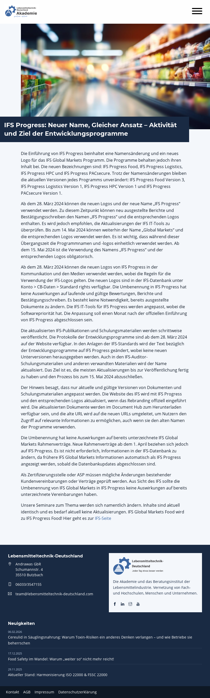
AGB (26, 692)
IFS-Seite (103, 518)
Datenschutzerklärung (77, 692)
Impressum (44, 692)
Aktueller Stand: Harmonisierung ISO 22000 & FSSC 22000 (57, 672)
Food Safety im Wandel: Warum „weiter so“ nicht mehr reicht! (61, 656)
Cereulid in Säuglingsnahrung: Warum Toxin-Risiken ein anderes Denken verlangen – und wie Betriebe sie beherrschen (100, 637)
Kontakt (12, 692)
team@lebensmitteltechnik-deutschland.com (54, 593)
